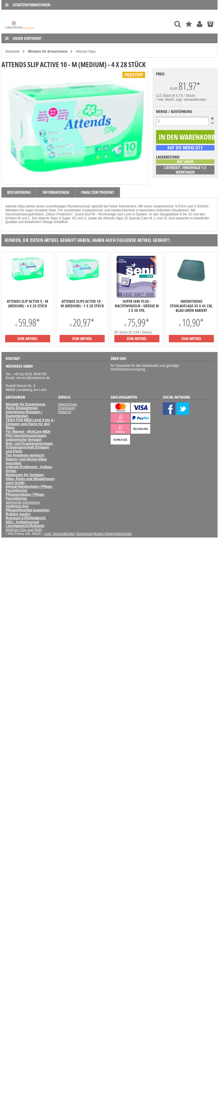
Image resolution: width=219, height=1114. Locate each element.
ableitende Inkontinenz (23, 503)
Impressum (66, 408)
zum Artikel (27, 338)
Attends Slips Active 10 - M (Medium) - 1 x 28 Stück (82, 303)
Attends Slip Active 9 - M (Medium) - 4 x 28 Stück (27, 303)
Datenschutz (67, 404)
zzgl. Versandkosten (191, 100)
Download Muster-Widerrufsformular (104, 534)
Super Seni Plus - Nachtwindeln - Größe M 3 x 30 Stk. (137, 306)
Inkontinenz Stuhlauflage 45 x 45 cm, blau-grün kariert (191, 306)
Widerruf (64, 412)
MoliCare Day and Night (24, 530)
